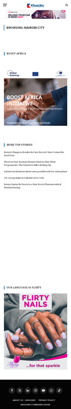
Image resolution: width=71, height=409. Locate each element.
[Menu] (5, 5)
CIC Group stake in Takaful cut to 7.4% (24, 178)
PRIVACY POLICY (47, 400)
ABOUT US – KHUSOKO (24, 400)
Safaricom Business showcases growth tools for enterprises (35, 171)
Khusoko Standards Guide (35, 404)
